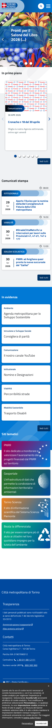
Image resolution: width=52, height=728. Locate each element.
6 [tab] (37, 156)
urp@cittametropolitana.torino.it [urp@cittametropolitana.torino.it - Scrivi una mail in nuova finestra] (20, 690)
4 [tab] (28, 156)
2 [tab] (26, 63)
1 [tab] (21, 63)
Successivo (49, 39)
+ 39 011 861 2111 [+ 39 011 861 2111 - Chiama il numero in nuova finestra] (24, 659)
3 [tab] (30, 63)
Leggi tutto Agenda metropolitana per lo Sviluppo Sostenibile (26, 314)
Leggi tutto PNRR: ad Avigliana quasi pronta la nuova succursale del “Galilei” (26, 259)
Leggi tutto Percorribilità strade (26, 393)
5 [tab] (32, 156)
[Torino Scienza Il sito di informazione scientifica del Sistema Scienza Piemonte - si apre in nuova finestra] (26, 509)
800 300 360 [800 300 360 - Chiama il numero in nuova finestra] (29, 665)
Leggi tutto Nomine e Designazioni (26, 373)
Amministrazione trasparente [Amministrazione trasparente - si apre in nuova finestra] (17, 624)
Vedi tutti (45, 161)
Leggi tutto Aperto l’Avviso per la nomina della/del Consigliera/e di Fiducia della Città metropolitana (26, 202)
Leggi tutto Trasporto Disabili (26, 412)
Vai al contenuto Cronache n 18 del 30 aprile (26, 115)
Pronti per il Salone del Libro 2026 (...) (24, 34)
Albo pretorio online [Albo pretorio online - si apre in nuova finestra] (12, 628)
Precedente (3, 39)
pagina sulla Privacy (31, 726)
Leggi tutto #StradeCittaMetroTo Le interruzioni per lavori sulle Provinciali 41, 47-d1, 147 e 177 (26, 231)
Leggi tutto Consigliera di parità (26, 335)
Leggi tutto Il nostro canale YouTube (26, 354)
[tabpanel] (26, 39)
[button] (48, 6)
